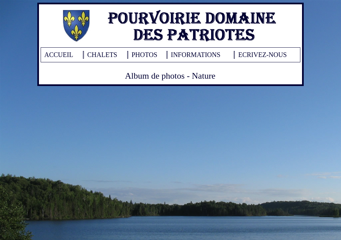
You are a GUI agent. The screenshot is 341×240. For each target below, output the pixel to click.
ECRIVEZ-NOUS (262, 54)
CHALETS (102, 54)
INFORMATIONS (195, 54)
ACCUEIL (58, 54)
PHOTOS (144, 54)
